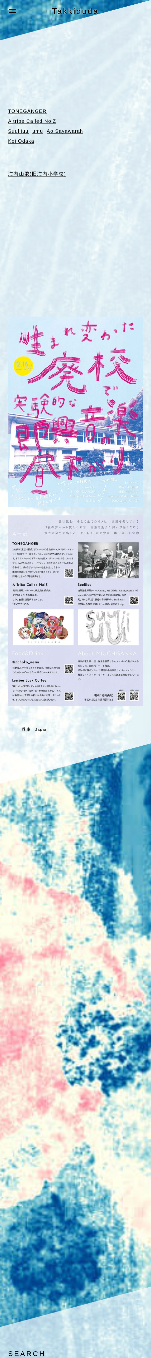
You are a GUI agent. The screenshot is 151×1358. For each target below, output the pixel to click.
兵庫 (26, 729)
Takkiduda (75, 11)
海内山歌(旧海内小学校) (37, 173)
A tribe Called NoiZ (33, 121)
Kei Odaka (21, 141)
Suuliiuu (18, 131)
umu (38, 131)
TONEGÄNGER (28, 111)
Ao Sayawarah (66, 131)
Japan (41, 729)
